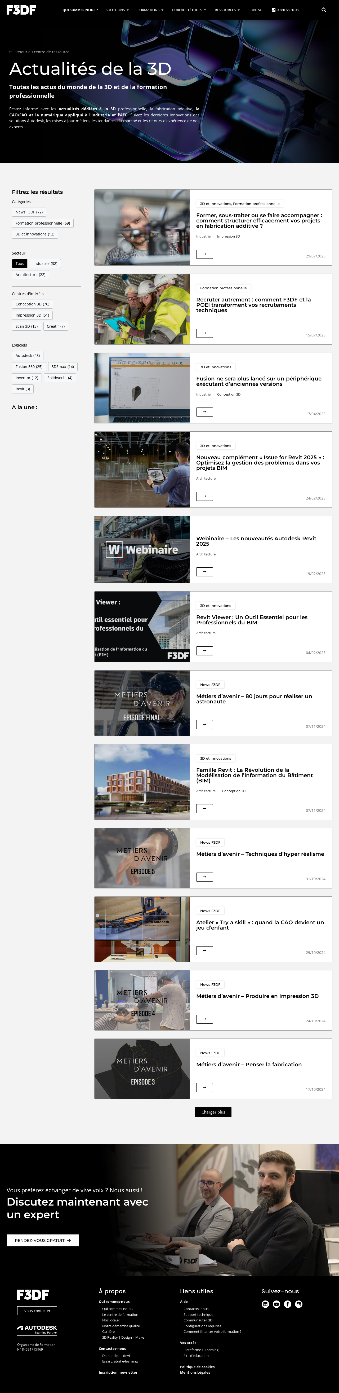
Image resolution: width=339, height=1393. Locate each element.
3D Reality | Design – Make (123, 1337)
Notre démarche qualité (121, 1326)
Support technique (198, 1314)
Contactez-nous (196, 1308)
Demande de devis (116, 1355)
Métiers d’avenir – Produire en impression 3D (257, 996)
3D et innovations (35, 234)
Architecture (31, 275)
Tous (20, 263)
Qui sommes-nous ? (117, 1308)
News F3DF (29, 212)
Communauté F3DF (199, 1320)
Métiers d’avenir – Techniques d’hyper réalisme (260, 854)
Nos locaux (111, 1320)
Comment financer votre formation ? (213, 1331)
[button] (213, 1112)
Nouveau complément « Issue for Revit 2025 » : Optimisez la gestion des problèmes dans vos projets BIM (260, 462)
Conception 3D (33, 304)
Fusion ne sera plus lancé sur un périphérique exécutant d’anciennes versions (259, 381)
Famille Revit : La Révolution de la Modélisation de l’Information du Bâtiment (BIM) (254, 775)
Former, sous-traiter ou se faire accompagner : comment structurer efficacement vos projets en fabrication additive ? (259, 220)
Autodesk (28, 355)
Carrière (108, 1331)
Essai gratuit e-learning (120, 1361)
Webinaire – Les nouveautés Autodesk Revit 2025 (256, 541)
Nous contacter (37, 1310)
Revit (23, 389)
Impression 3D (32, 315)
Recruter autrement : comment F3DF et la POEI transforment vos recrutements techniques (253, 304)
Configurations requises (202, 1326)
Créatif (56, 326)
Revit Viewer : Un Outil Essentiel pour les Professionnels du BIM (251, 620)
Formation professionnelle (43, 223)
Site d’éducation (196, 1355)
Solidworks (59, 378)
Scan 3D (27, 326)
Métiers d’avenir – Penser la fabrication (249, 1064)
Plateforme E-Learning (201, 1349)
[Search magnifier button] (323, 9)
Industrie (45, 263)
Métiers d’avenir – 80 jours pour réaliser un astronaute (254, 699)
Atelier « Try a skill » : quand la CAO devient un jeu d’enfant (260, 925)
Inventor (27, 378)
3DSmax (63, 367)
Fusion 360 (29, 367)
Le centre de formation (120, 1314)
